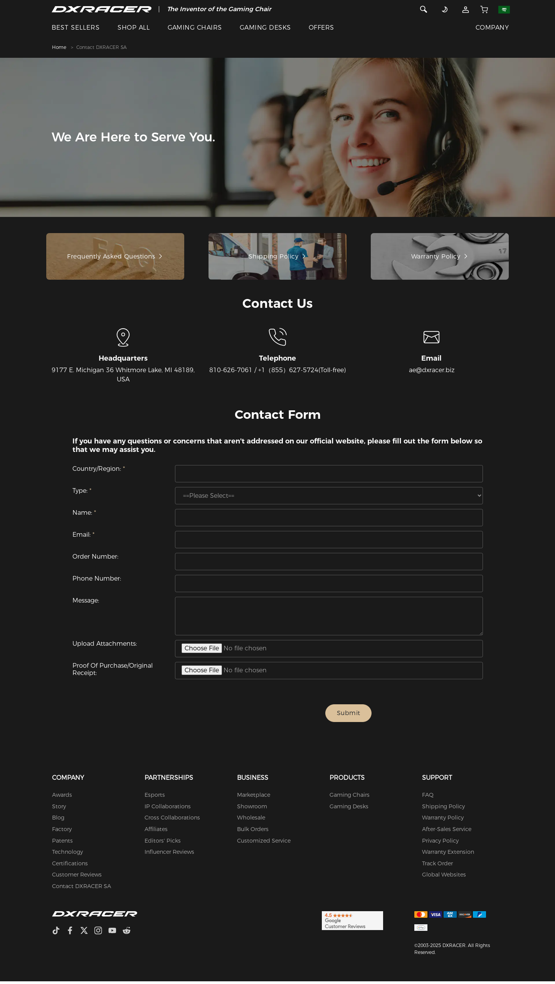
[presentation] (252, 716)
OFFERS (321, 27)
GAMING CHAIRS (195, 27)
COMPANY (492, 27)
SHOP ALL (134, 27)
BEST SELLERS (76, 27)
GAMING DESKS (265, 27)
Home (59, 47)
